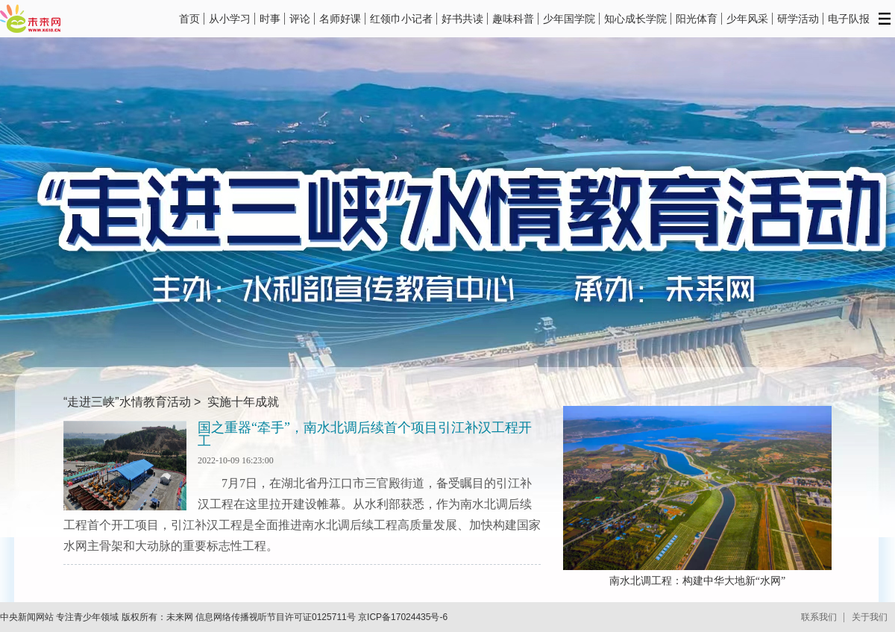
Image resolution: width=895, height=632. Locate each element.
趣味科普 (513, 19)
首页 (189, 19)
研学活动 (798, 19)
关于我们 (870, 617)
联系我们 (819, 617)
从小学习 (230, 19)
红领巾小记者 (401, 19)
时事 (270, 19)
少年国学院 (569, 19)
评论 (299, 19)
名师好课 (340, 19)
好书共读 (462, 19)
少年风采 (747, 19)
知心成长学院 (635, 19)
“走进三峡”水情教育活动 (127, 401)
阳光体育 (696, 19)
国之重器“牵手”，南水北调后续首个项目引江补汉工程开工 (365, 434)
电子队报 (849, 19)
